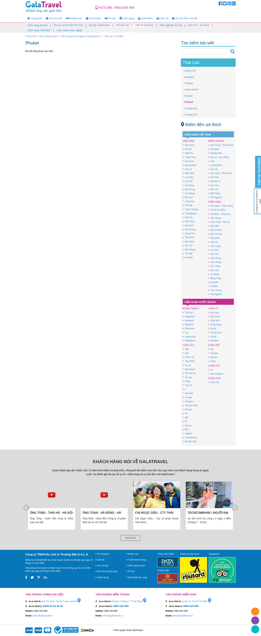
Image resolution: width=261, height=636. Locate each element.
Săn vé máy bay (144, 25)
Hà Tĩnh (187, 245)
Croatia (187, 397)
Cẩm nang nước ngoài (69, 30)
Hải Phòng (189, 189)
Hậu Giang (214, 258)
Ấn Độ (212, 336)
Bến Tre (213, 242)
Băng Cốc (190, 70)
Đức (186, 429)
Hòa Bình (188, 161)
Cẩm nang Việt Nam (39, 30)
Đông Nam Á (94, 36)
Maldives (213, 340)
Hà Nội (187, 149)
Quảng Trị (214, 181)
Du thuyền (93, 18)
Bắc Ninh (188, 225)
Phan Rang (214, 290)
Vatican (187, 433)
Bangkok (189, 76)
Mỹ (210, 349)
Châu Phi (214, 378)
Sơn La (187, 169)
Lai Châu (188, 177)
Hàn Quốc (214, 316)
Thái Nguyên (190, 213)
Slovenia (188, 393)
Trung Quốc (215, 332)
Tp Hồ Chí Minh (217, 209)
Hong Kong (214, 324)
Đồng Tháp (214, 278)
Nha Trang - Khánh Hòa (220, 145)
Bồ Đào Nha (190, 441)
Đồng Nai (213, 238)
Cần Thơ (213, 254)
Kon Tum (213, 185)
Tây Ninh (213, 226)
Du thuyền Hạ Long (137, 577)
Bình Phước (215, 230)
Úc (210, 369)
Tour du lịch (54, 18)
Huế (211, 161)
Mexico (212, 357)
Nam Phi (213, 382)
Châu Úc (214, 365)
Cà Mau (213, 286)
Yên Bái (187, 205)
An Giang (213, 274)
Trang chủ (34, 18)
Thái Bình (188, 237)
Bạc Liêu (213, 270)
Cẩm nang (127, 18)
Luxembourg (190, 437)
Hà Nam (188, 257)
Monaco (187, 409)
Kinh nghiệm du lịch (171, 25)
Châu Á (213, 308)
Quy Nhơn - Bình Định (220, 173)
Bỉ (185, 421)
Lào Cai (187, 181)
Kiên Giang (214, 262)
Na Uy (187, 365)
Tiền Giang (214, 218)
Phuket (119, 36)
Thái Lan (108, 36)
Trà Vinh (213, 250)
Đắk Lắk (213, 189)
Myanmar (188, 324)
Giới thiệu (145, 18)
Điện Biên (188, 173)
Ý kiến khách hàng (136, 560)
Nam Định (188, 241)
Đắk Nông (214, 193)
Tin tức (110, 18)
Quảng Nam (215, 153)
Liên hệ (162, 18)
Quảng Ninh (189, 165)
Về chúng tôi (102, 554)
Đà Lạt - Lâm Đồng (218, 157)
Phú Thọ (188, 217)
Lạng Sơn (188, 201)
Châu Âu (188, 345)
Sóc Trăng (214, 266)
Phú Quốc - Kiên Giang (220, 205)
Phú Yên (213, 177)
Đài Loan (213, 312)
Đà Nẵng (213, 149)
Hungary (188, 401)
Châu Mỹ (214, 345)
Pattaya (188, 83)
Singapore (189, 316)
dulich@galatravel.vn (42, 615)
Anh (185, 353)
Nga (186, 349)
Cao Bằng (188, 193)
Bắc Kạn (188, 197)
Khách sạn (74, 18)
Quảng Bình (215, 165)
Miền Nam (214, 201)
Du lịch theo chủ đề (184, 18)
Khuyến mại (122, 25)
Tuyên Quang (190, 209)
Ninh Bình (188, 145)
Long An (213, 282)
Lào (185, 332)
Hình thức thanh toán (107, 571)
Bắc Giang (189, 249)
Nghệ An (188, 153)
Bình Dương (215, 234)
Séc (185, 417)
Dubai (212, 328)
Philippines (189, 340)
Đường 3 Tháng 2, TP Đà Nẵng (129, 601)
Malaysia (188, 320)
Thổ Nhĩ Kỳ (189, 373)
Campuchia (189, 336)
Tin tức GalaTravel (99, 25)
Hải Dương (189, 229)
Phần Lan (188, 357)
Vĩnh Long (214, 246)
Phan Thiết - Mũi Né (219, 222)
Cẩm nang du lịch (37, 25)
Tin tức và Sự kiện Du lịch (68, 25)
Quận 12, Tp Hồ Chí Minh (196, 601)
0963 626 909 (124, 7)
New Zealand (215, 373)
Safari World (191, 89)
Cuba (212, 361)
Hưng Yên (189, 233)
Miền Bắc (189, 140)
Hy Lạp (187, 377)
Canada (213, 353)
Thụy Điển (189, 361)
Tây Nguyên (215, 197)
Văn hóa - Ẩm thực (198, 25)
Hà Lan (187, 425)
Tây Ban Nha (190, 405)
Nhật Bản (213, 320)
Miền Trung (216, 140)
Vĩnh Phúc (189, 221)
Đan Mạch (189, 369)
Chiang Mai (190, 108)
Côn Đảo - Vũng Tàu (219, 214)
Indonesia (188, 328)
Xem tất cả (130, 538)
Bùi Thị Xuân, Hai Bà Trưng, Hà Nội (61, 601)
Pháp (186, 381)
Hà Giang (188, 185)
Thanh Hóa (189, 157)
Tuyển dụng (102, 577)
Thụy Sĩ (187, 385)
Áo (185, 413)
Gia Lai (212, 169)
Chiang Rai (190, 114)
